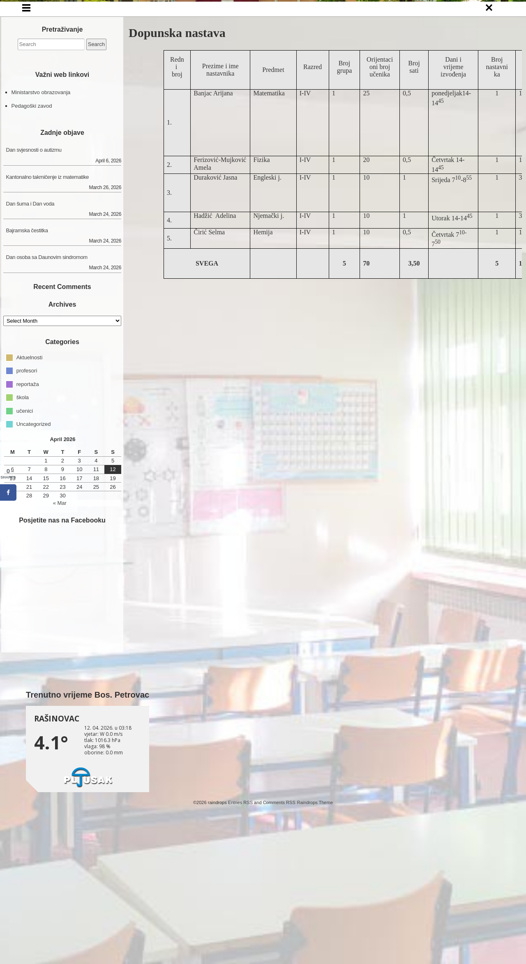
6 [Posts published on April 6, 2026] (12, 599)
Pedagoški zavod (32, 236)
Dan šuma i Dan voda (30, 334)
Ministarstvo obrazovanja (41, 223)
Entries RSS (240, 932)
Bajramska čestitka (27, 360)
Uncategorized (33, 554)
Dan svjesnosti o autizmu (34, 280)
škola (22, 527)
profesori (26, 500)
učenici (24, 541)
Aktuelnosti (29, 487)
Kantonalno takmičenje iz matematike (47, 307)
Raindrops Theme (315, 932)
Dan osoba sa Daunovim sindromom (47, 387)
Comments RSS (279, 932)
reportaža (27, 514)
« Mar (60, 633)
